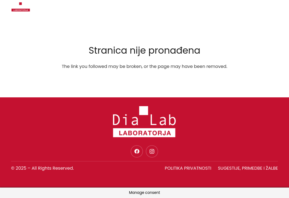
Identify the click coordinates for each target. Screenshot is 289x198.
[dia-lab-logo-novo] (19, 7)
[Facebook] (137, 151)
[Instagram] (152, 151)
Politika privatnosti (188, 168)
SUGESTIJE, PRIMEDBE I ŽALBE (248, 168)
